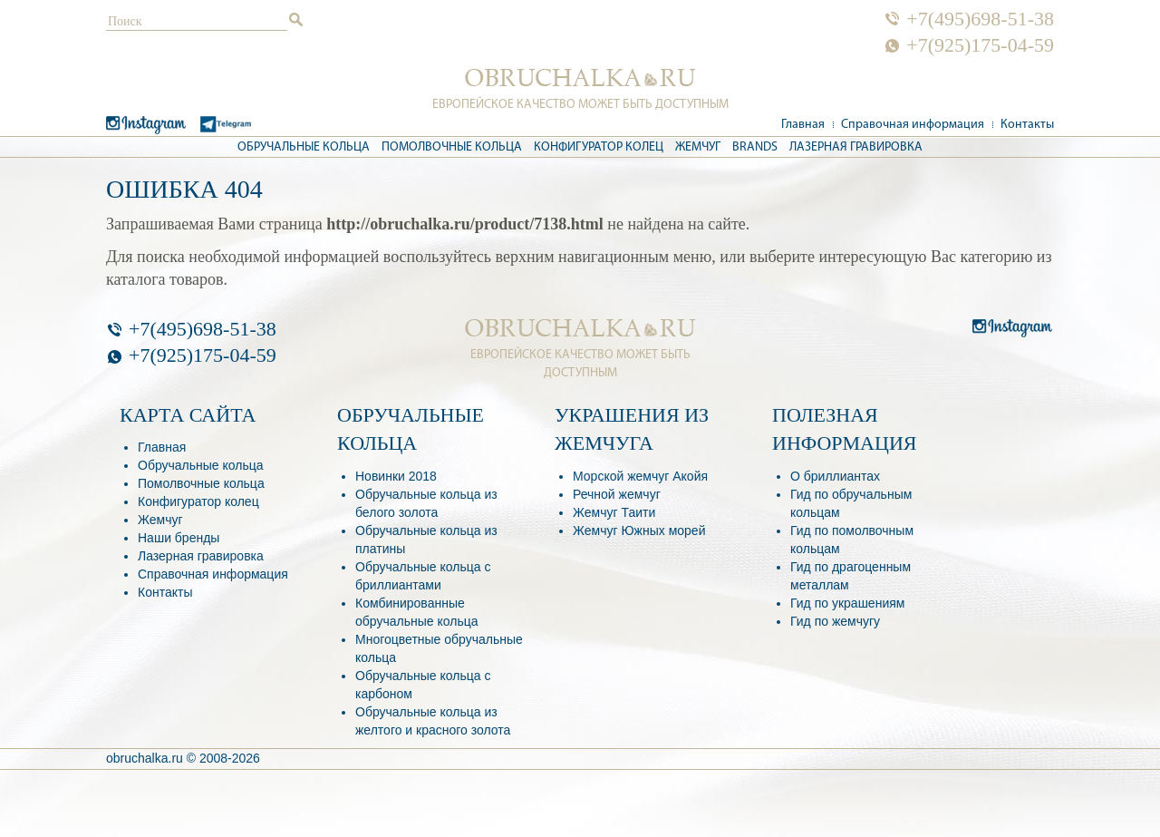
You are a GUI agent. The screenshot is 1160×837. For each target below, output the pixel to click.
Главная (803, 124)
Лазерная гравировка (856, 147)
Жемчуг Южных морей (639, 530)
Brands (755, 147)
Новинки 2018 (396, 476)
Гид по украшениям (847, 603)
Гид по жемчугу (835, 621)
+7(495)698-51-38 (980, 19)
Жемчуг (697, 147)
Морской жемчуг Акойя (640, 476)
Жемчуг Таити (614, 512)
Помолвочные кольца (452, 147)
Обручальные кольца (303, 147)
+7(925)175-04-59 (980, 45)
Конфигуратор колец (598, 147)
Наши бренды (178, 537)
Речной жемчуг (617, 494)
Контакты (1027, 124)
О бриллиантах (835, 476)
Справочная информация (912, 124)
